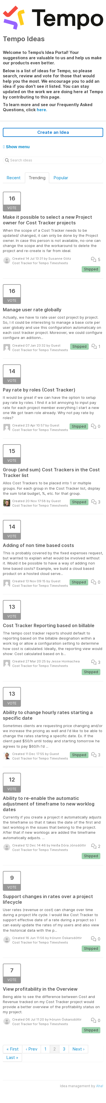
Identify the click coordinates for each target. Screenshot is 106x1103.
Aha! (99, 1086)
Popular (60, 177)
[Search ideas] (53, 160)
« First (13, 1049)
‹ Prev (31, 1049)
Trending (37, 177)
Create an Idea (53, 132)
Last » (12, 1057)
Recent (14, 177)
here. (42, 109)
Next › (78, 1049)
